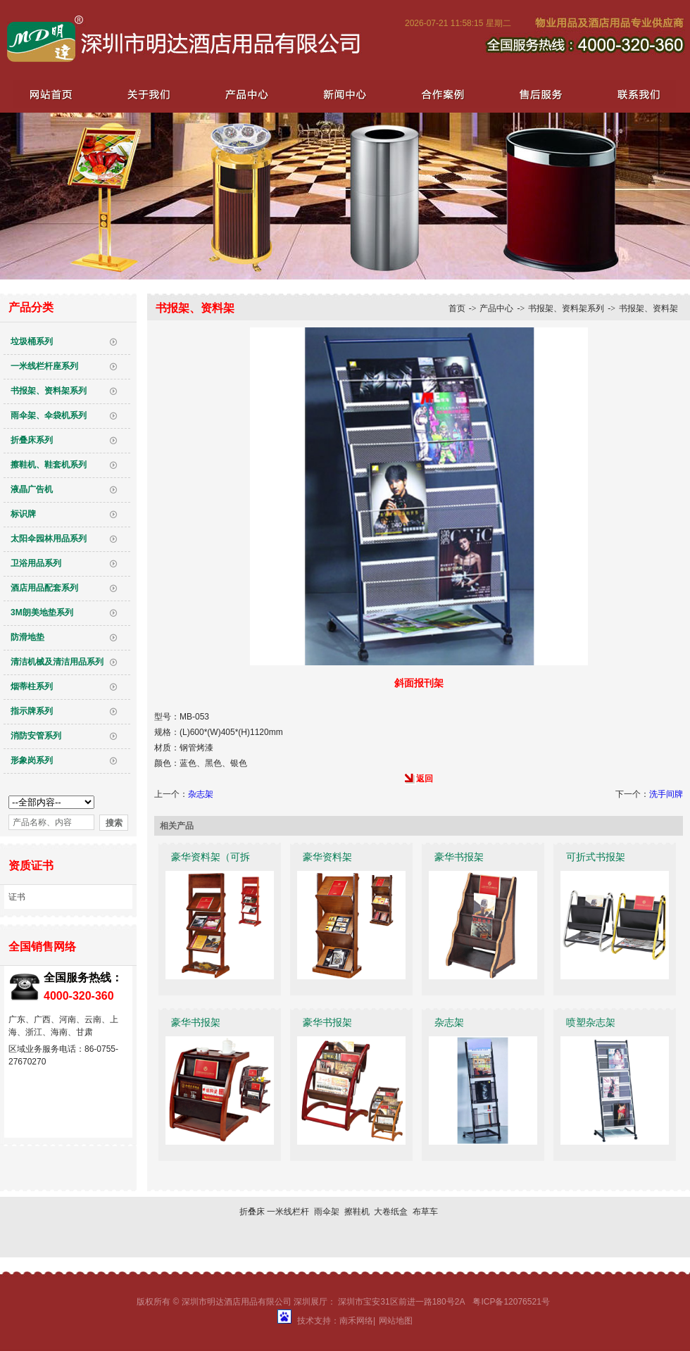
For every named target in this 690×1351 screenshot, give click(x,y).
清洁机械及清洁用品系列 (57, 662)
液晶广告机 (32, 489)
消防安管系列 (36, 736)
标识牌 (23, 514)
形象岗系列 (32, 760)
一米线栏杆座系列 (44, 366)
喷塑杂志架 (590, 1022)
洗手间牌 (666, 794)
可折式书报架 (595, 856)
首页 (456, 308)
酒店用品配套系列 (44, 588)
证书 (16, 897)
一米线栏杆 (288, 1212)
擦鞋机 (357, 1212)
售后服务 (536, 94)
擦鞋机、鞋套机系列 (49, 465)
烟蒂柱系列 (32, 686)
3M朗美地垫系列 (42, 612)
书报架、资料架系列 (49, 391)
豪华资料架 (327, 856)
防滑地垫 (27, 637)
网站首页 (51, 94)
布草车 (425, 1212)
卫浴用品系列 (36, 563)
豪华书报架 (459, 856)
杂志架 (200, 794)
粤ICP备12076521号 (510, 1302)
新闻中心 (342, 94)
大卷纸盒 (391, 1212)
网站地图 (396, 1321)
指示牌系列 (32, 711)
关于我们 (148, 94)
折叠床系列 (32, 440)
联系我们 (634, 94)
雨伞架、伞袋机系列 (49, 415)
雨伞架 (326, 1212)
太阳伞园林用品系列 (49, 538)
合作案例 (439, 94)
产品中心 (245, 94)
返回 (424, 779)
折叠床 (252, 1212)
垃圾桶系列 (32, 341)
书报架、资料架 (648, 308)
